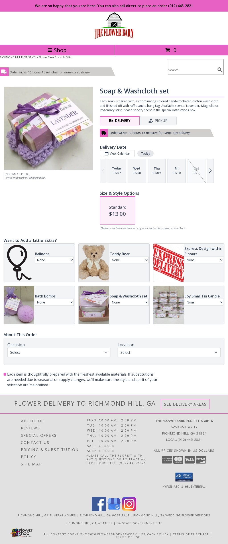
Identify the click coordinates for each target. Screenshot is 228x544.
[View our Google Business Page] (114, 510)
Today (145, 153)
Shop (57, 50)
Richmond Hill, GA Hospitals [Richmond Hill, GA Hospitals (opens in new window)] (105, 515)
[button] (184, 477)
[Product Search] (192, 70)
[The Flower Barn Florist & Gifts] (114, 38)
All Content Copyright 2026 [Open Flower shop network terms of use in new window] (70, 534)
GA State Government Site (139, 523)
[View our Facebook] (99, 510)
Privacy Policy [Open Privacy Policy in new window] (155, 534)
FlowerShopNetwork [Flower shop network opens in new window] (117, 534)
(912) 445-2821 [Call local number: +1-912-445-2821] (190, 439)
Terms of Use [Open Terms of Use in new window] (128, 537)
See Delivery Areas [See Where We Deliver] (185, 404)
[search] (219, 69)
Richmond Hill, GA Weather (89, 523)
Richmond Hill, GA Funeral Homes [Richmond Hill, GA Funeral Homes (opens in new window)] (47, 515)
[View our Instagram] (129, 510)
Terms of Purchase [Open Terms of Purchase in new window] (191, 534)
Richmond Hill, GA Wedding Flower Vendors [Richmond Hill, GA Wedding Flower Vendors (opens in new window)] (171, 515)
